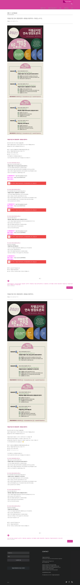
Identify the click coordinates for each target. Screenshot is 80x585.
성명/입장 (64, 8)
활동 (58, 8)
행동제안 (70, 541)
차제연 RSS (72, 582)
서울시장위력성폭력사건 (39, 283)
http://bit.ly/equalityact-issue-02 (21, 204)
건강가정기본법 (18, 283)
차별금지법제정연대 (54, 538)
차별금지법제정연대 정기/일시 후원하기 (18, 568)
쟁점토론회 (60, 283)
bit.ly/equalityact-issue (14, 154)
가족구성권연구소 (11, 283)
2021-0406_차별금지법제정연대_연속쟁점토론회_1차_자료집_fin (23, 183)
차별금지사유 (13, 284)
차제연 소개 (39, 8)
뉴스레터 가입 (18, 560)
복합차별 (32, 283)
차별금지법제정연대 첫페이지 (15, 6)
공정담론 (23, 283)
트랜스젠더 (18, 284)
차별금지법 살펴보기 (49, 8)
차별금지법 (65, 283)
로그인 (8, 582)
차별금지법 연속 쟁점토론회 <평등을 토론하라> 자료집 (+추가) (24, 18)
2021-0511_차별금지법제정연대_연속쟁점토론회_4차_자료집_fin (23, 261)
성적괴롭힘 (51, 283)
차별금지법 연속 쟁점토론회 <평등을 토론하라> (20, 294)
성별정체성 (46, 283)
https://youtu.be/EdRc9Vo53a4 (19, 177)
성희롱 (55, 283)
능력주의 (27, 283)
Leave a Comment (10, 285)
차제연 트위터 (66, 582)
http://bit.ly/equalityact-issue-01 (21, 175)
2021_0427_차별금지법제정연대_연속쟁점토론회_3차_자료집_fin (24, 236)
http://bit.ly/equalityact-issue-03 (21, 230)
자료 (71, 8)
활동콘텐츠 (70, 287)
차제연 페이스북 (69, 582)
